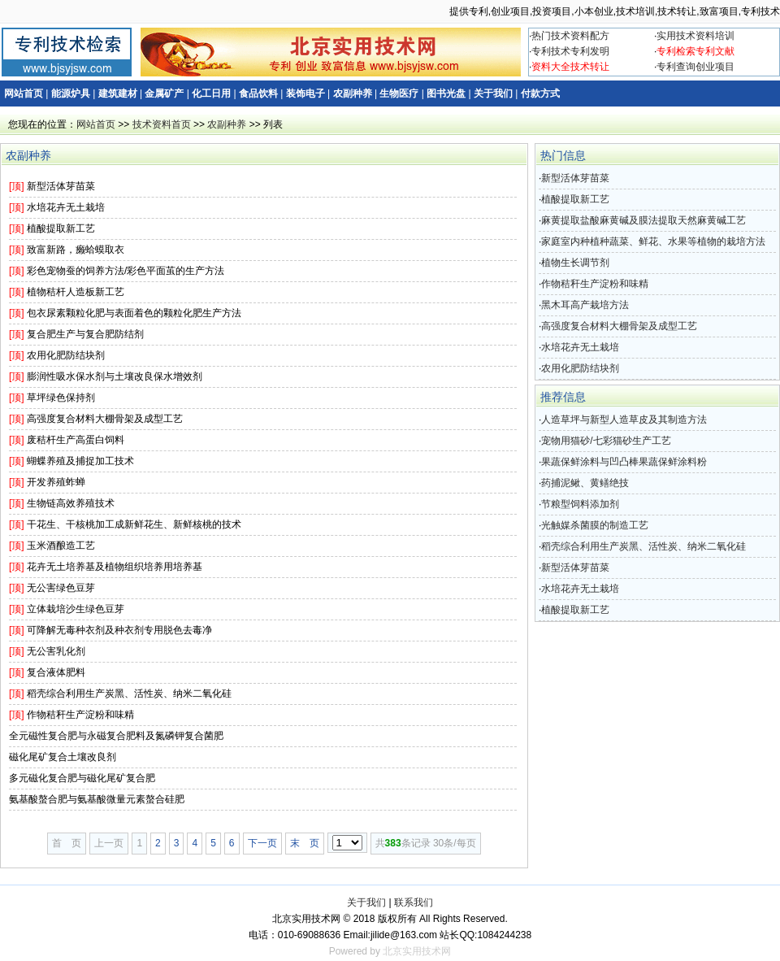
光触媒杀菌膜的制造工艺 (594, 525)
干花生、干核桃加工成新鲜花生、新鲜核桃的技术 (134, 524)
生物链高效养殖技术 (71, 503)
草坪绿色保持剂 (61, 397)
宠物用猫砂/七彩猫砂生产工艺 (605, 440)
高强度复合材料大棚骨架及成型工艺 (105, 418)
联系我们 (413, 902)
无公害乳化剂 (56, 651)
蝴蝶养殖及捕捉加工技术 (80, 461)
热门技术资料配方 (570, 35)
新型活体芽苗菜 (61, 186)
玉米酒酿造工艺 (61, 545)
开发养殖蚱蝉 (56, 482)
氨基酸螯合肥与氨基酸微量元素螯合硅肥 (96, 799)
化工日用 (211, 93)
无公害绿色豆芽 (61, 588)
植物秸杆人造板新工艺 (75, 292)
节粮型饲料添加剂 (580, 504)
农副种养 (352, 93)
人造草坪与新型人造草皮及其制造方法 (624, 419)
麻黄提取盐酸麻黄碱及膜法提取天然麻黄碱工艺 (643, 220)
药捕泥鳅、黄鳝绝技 (585, 483)
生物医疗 (398, 93)
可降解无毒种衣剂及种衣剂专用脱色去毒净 (119, 630)
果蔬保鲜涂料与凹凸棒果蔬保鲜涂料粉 (624, 461)
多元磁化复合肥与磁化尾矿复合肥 (82, 778)
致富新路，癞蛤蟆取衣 (75, 249)
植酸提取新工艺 (61, 228)
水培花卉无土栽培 (66, 207)
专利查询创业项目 (695, 66)
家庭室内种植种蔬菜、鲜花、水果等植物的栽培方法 (653, 241)
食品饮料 (258, 93)
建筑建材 (117, 93)
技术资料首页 (161, 124)
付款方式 (540, 93)
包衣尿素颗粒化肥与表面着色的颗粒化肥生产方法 (134, 313)
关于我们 (493, 93)
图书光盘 (446, 93)
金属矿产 (164, 93)
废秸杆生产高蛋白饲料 (75, 440)
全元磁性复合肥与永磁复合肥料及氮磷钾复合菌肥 (116, 735)
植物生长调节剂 (575, 262)
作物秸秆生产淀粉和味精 (80, 714)
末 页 (304, 843)
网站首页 (23, 93)
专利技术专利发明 (570, 51)
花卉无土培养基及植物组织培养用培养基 (114, 566)
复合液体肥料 (56, 672)
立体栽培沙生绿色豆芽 (75, 609)
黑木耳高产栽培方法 (585, 305)
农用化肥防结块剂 (66, 355)
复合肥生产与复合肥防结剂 (85, 334)
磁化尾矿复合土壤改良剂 (62, 757)
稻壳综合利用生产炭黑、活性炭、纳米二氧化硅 (129, 693)
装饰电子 (305, 93)
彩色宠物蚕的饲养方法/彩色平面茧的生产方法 (125, 270)
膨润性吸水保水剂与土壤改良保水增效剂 (114, 376)
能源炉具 (70, 93)
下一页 (262, 843)
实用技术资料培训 (695, 35)
